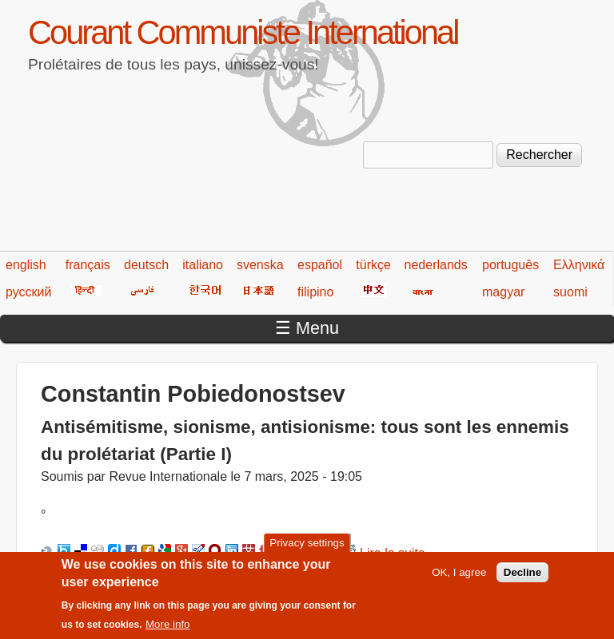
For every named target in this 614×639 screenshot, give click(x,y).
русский (28, 292)
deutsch (146, 265)
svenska (260, 265)
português (510, 265)
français (88, 265)
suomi (570, 292)
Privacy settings (306, 550)
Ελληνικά (578, 265)
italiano (202, 265)
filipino (315, 292)
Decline (522, 579)
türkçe (373, 265)
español (319, 265)
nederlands (436, 265)
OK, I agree (459, 579)
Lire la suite (392, 553)
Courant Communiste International (242, 32)
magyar (503, 292)
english (26, 265)
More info (168, 632)
